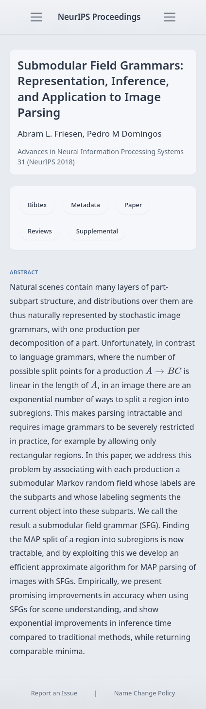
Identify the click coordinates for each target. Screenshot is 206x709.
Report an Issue (54, 693)
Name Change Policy (144, 693)
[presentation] (163, 370)
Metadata (85, 204)
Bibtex (37, 204)
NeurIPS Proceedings (99, 16)
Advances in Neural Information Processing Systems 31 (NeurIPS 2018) (100, 156)
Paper (133, 204)
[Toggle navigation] (36, 17)
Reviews (40, 231)
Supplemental (97, 231)
